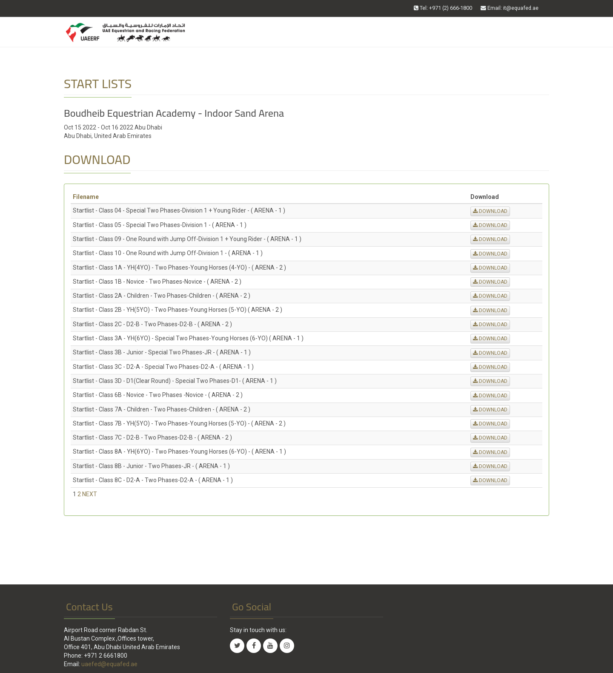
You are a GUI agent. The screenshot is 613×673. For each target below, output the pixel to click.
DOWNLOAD (490, 211)
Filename (86, 196)
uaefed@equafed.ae (109, 664)
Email (510, 8)
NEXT (89, 494)
